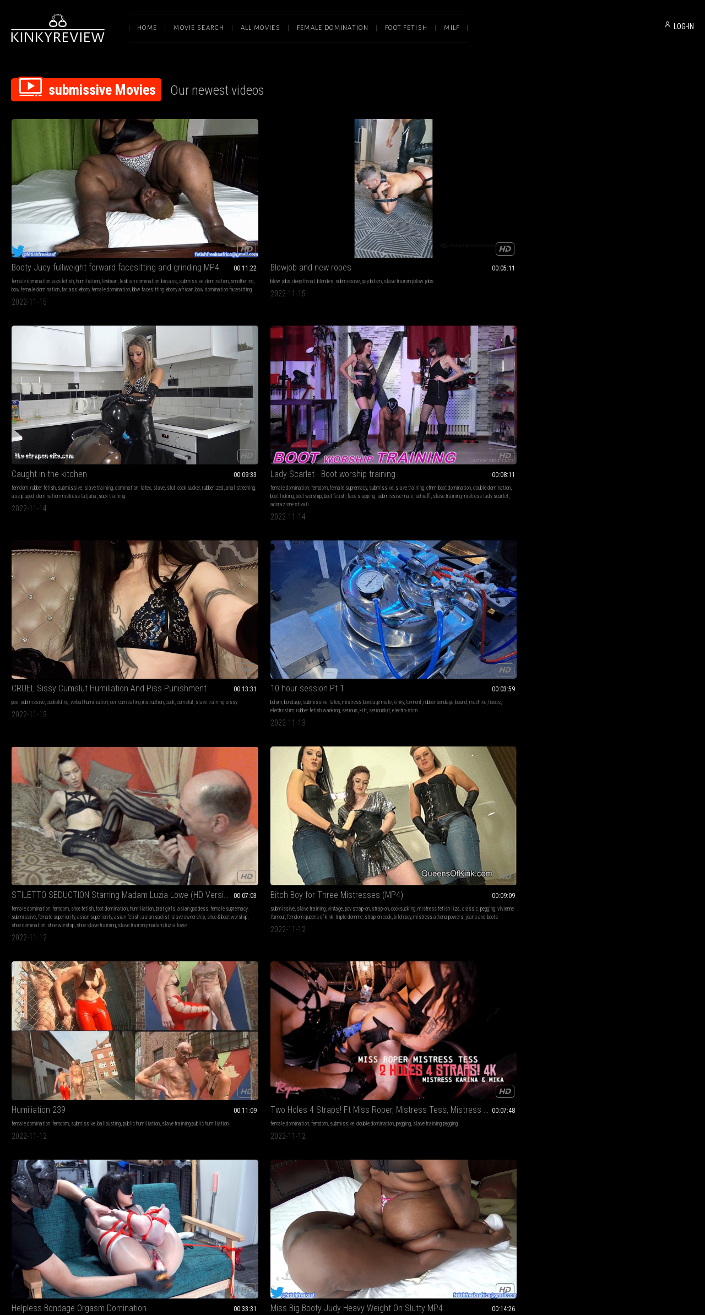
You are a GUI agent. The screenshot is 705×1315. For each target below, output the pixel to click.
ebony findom (391, 894)
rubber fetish (320, 213)
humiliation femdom (448, 902)
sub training (610, 1041)
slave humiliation (218, 886)
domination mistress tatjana (365, 230)
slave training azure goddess (78, 730)
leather (181, 877)
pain (474, 558)
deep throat (183, 213)
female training (509, 894)
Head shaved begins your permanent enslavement (213, 855)
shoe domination (167, 411)
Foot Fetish (406, 27)
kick (516, 558)
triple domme (367, 394)
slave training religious (591, 1049)
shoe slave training (234, 411)
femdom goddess (477, 1049)
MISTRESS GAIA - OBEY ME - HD (622, 855)
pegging (385, 386)
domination (92, 222)
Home (147, 27)
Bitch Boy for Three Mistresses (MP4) (352, 364)
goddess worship (445, 1033)
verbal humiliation (644, 213)
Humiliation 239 (455, 364)
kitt (104, 394)
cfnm (464, 222)
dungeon (158, 886)
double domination (524, 222)
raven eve (159, 894)
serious (91, 394)
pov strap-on (376, 378)
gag (450, 558)
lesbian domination (170, 558)
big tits (521, 869)
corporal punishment (471, 894)
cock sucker (362, 222)
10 (450, 1130)
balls (441, 549)
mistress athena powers (333, 402)
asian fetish (84, 886)
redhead (521, 877)
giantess (394, 877)
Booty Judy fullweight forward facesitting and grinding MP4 (75, 199)
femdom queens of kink (329, 394)
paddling (501, 877)
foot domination (251, 378)
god (661, 1041)
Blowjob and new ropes (190, 199)
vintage (353, 378)
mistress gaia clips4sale (653, 877)
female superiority (195, 394)
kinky (16, 386)
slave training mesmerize (381, 722)
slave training (376, 213)
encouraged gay (443, 1057)
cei (668, 213)
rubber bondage (56, 386)
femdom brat (533, 1049)
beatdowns (108, 877)
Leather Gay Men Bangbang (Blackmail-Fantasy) (491, 1019)
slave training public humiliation (487, 386)
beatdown (57, 894)
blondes (205, 213)
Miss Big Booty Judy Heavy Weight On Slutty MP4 (213, 536)
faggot (545, 1033)
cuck (609, 222)
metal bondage (183, 886)
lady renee (321, 1041)
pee (570, 213)
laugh (462, 558)
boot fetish (483, 230)
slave (333, 222)
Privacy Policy (392, 1199)
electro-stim (24, 402)
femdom (297, 213)
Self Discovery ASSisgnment (62, 1019)
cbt (431, 549)
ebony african (59, 238)
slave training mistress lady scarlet (496, 238)
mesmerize (300, 714)
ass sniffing (246, 1033)
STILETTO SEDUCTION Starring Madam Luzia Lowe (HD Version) (213, 364)
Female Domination (332, 27)
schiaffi (448, 238)
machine (95, 386)
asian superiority (233, 394)
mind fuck (398, 869)
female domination (31, 213)
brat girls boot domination (660, 558)
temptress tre (241, 894)
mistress (92, 378)
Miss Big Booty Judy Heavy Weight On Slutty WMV (352, 536)
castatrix (21, 730)
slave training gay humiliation (491, 1057)
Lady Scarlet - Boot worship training (490, 199)
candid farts (222, 1049)
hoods (112, 386)
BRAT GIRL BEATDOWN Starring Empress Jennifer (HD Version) (75, 855)
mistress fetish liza (337, 386)
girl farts (188, 1041)
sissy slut (507, 1049)
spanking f (438, 894)
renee (339, 1041)
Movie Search (198, 27)
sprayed (363, 1057)
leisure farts (207, 1057)
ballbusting (525, 378)
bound (79, 386)
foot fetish (64, 549)
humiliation (88, 213)
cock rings (459, 566)
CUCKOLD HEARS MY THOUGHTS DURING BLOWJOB (630, 700)
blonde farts (235, 1041)
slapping (43, 566)
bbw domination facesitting (103, 238)
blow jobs (160, 213)
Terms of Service (318, 1199)
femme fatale (369, 877)
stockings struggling (104, 574)
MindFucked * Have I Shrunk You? (348, 855)
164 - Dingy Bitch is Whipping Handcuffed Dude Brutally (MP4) (491, 855)
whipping (503, 869)
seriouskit (120, 394)
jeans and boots (377, 402)
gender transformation (34, 722)
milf (473, 869)
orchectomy (23, 738)
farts (171, 1041)
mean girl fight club (66, 902)
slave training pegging (606, 386)
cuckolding (612, 213)
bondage (33, 378)
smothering (117, 222)
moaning (95, 566)
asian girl (116, 566)
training (632, 1041)
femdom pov (440, 1041)
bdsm (17, 378)
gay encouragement (524, 1041)
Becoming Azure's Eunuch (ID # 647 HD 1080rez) (75, 700)
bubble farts (178, 1049)
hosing (295, 1049)
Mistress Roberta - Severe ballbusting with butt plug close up (491, 536)
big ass (44, 222)
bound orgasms (69, 566)
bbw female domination (35, 230)
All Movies (260, 27)
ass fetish (63, 213)
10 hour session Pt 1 (48, 364)
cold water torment (333, 1057)
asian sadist (178, 402)
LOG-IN (684, 26)
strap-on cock (396, 394)
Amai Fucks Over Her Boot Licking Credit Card (630, 536)
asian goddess (213, 386)
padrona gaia (608, 886)
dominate (72, 574)
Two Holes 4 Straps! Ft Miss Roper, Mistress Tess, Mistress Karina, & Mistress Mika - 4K (630, 364)
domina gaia (580, 886)
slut (345, 222)
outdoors (337, 1033)
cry (483, 558)
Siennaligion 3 (591, 1019)
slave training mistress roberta (518, 566)
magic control (338, 722)
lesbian (109, 213)
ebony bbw (201, 574)
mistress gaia (639, 886)
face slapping (509, 230)
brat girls (186, 386)
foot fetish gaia (671, 886)
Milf (451, 27)
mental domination (360, 714)
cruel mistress (361, 1041)
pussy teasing (45, 574)
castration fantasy (102, 722)
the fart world (251, 1049)
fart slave (210, 1041)
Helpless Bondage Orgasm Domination (75, 536)
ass (544, 549)
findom (379, 869)
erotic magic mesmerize (504, 722)
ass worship (24, 1033)
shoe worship (199, 411)
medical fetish (111, 714)
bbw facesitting (28, 238)
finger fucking (25, 549)
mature (459, 886)
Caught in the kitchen (327, 199)
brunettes (480, 902)
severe (528, 558)
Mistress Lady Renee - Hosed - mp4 (352, 1019)
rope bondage (24, 558)
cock (493, 558)
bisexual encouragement (478, 1041)
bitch (504, 558)
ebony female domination (104, 230)
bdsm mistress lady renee (332, 1049)
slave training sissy (655, 222)
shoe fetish (221, 378)
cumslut (624, 222)
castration (69, 722)
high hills (170, 1066)
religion (675, 1041)
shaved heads (185, 894)
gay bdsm (252, 213)
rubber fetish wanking (59, 394)
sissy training (442, 1049)
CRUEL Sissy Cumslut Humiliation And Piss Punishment (630, 199)
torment (31, 386)
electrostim (23, 394)
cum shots (614, 877)
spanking (481, 877)
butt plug (436, 558)
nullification (123, 730)
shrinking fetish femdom (351, 894)
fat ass (69, 230)
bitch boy (297, 402)
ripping (200, 1049)
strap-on (399, 378)
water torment (375, 1049)
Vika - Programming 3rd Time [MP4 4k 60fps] (491, 700)
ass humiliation (217, 566)
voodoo (317, 894)
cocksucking (301, 386)
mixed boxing (82, 894)
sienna (649, 1041)
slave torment (393, 1041)
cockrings (437, 566)
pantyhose (22, 566)
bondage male (119, 378)
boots (195, 877)
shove (478, 566)
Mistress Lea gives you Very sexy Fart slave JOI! (213, 1019)
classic (368, 386)
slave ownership (211, 402)
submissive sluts (467, 549)
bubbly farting (236, 1057)
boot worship (457, 230)
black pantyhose (305, 886)
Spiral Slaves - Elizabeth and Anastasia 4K (352, 700)
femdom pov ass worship (54, 1041)
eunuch (39, 730)
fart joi (257, 1041)
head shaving (252, 886)
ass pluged (321, 230)
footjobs (593, 877)
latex (319, 222)
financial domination (588, 722)
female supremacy (505, 213)
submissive (67, 222)
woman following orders (453, 722)
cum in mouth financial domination (646, 722)
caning (532, 886)
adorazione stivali (447, 246)
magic (330, 886)
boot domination (487, 222)
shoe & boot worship (250, 402)
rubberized (387, 222)
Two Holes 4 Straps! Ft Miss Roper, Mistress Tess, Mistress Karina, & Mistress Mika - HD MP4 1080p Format (213, 700)
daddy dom (213, 894)
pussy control (116, 549)
